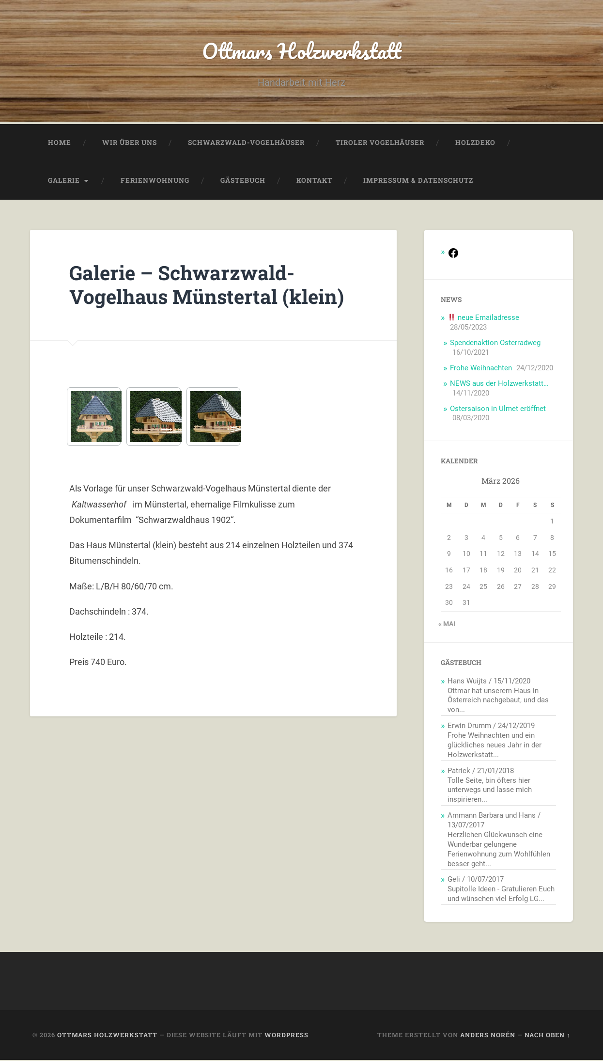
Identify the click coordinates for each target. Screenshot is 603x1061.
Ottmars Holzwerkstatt (301, 51)
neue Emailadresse (483, 318)
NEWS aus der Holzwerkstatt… (499, 384)
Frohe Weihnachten (481, 368)
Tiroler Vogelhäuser (380, 143)
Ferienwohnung (155, 181)
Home (59, 143)
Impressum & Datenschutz (418, 181)
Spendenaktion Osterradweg (495, 343)
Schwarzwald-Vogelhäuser (246, 143)
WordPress (286, 1036)
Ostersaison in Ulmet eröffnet (498, 409)
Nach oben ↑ (547, 1036)
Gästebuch (242, 181)
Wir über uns (129, 143)
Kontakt (314, 181)
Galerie (64, 181)
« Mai (446, 625)
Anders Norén (487, 1036)
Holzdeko (475, 143)
